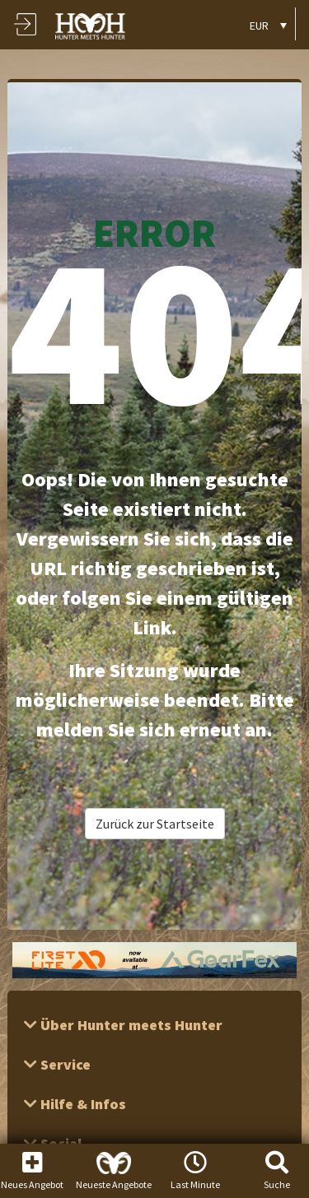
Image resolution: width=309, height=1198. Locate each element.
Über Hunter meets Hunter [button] (129, 1024)
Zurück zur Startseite (155, 823)
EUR (259, 25)
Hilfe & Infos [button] (81, 1103)
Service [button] (64, 1064)
